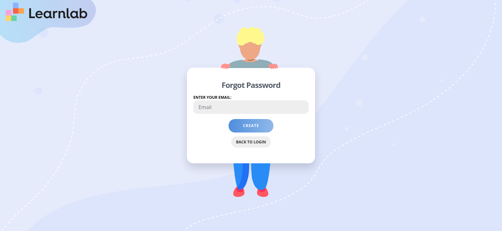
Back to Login (251, 142)
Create (258, 128)
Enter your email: (212, 97)
